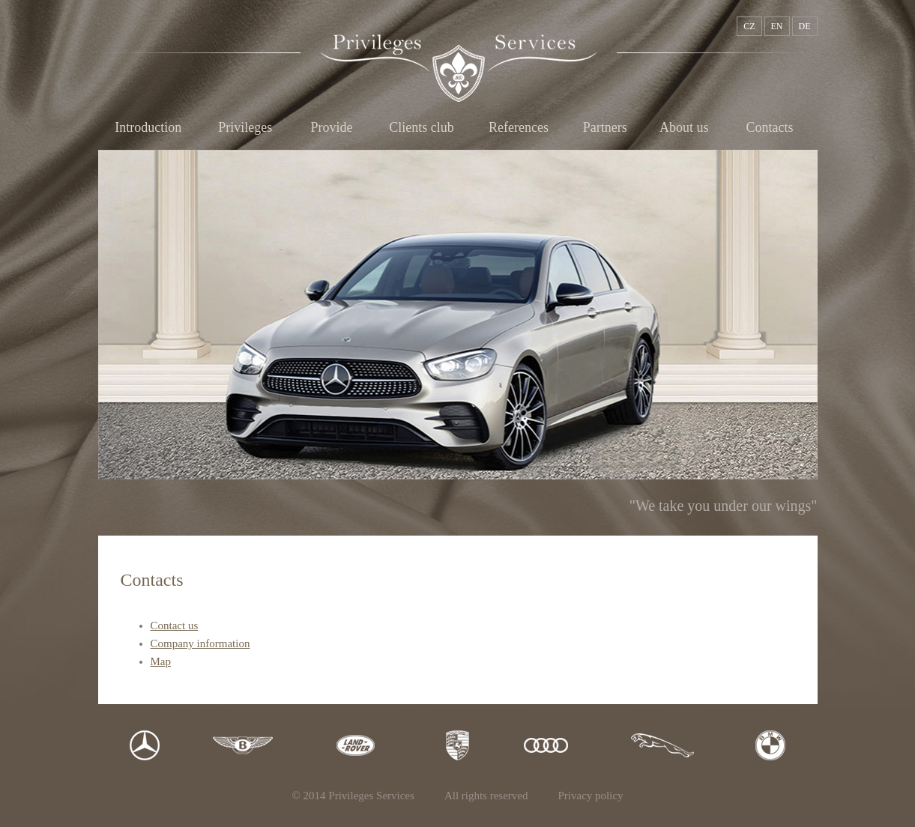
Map (161, 661)
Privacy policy (590, 796)
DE (805, 26)
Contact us (175, 625)
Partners (605, 127)
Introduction (148, 127)
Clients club (421, 127)
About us (684, 127)
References (519, 127)
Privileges (245, 127)
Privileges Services (458, 68)
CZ (749, 26)
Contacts (770, 127)
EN (777, 26)
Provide (331, 127)
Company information (200, 643)
